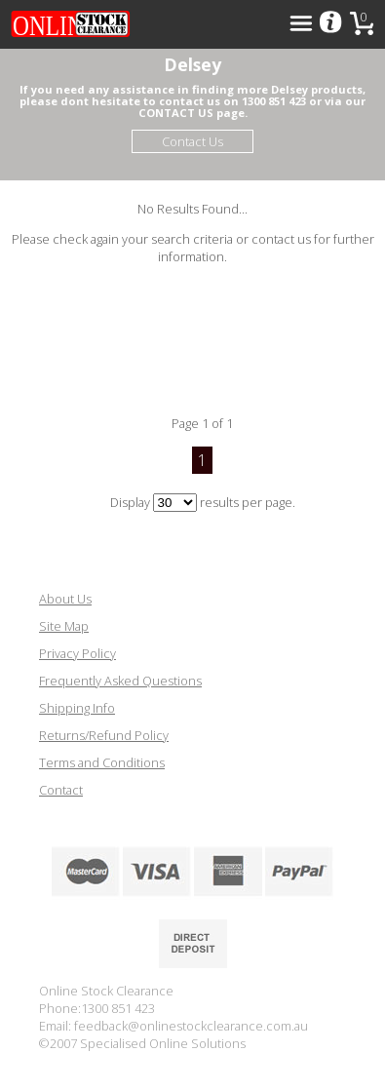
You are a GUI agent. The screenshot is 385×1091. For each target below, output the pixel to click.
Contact (61, 790)
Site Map (64, 626)
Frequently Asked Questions (120, 680)
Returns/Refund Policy (104, 735)
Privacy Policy (77, 653)
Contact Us (192, 141)
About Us (65, 598)
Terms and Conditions (102, 762)
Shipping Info (77, 708)
